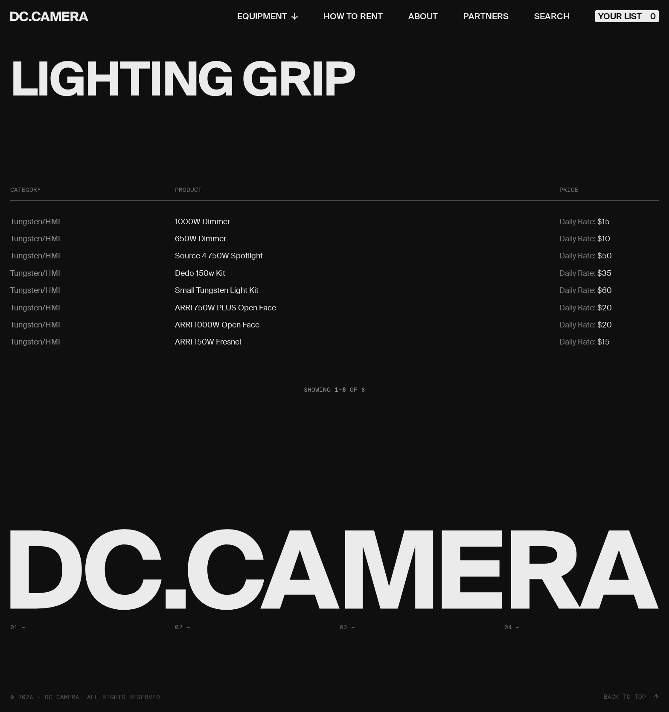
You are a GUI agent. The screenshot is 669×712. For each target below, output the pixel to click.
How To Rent (353, 16)
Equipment (267, 16)
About (423, 16)
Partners (486, 16)
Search (552, 16)
